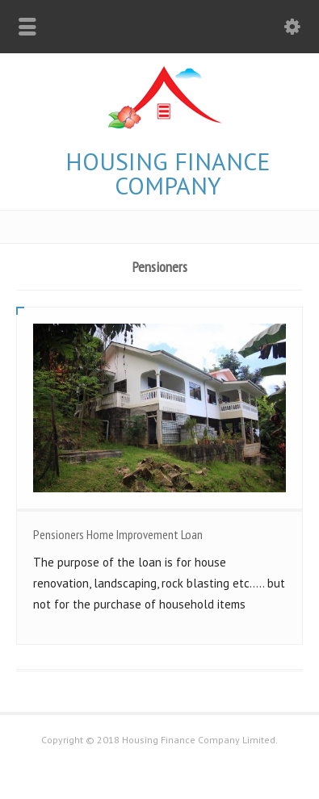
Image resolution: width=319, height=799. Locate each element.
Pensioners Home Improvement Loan (118, 534)
